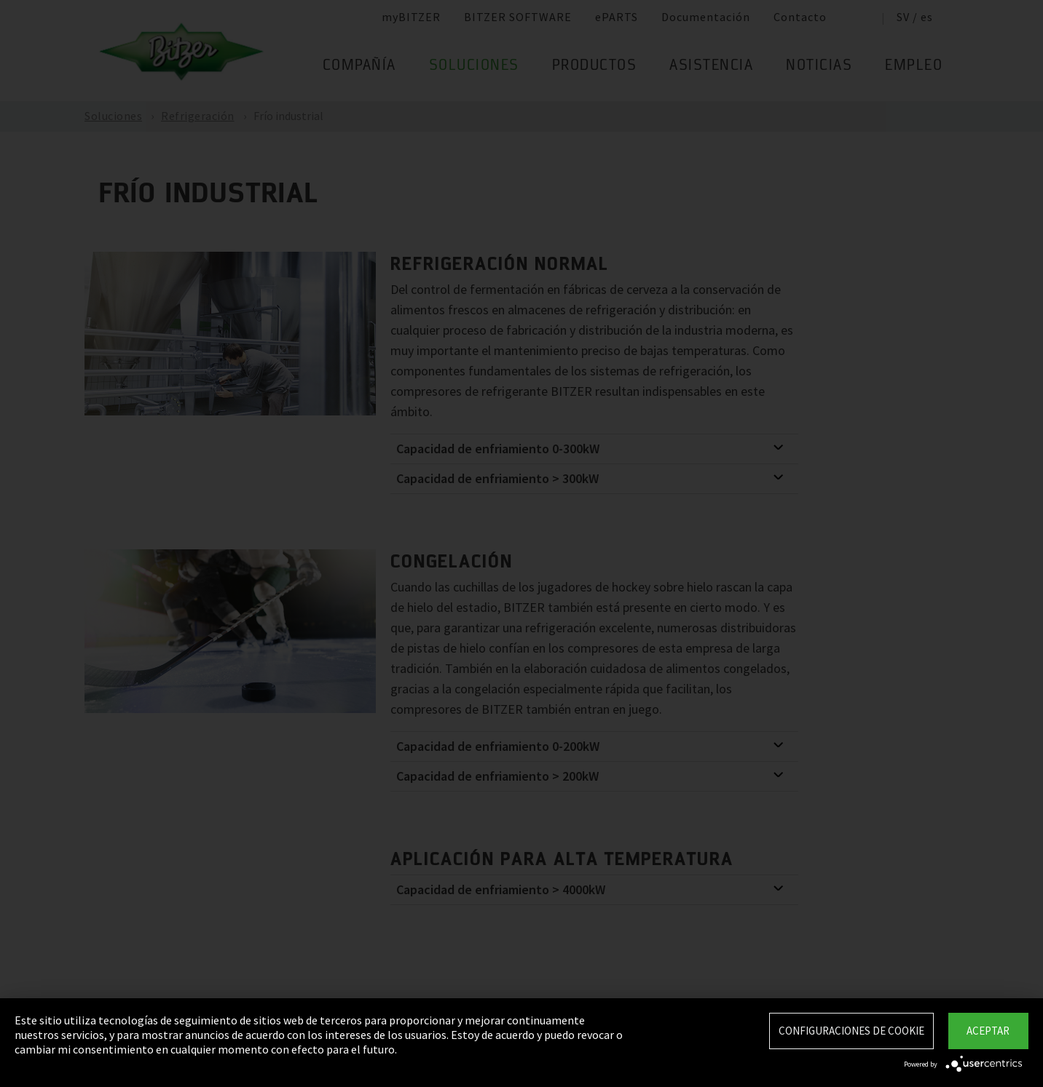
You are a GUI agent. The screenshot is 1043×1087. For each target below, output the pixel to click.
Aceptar (988, 1031)
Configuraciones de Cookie (851, 1031)
